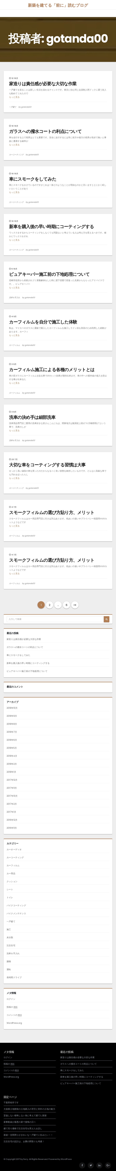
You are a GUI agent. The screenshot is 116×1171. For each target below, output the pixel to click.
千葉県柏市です (11, 1102)
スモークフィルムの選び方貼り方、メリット (51, 513)
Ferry (25, 1159)
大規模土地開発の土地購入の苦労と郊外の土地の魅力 (29, 1108)
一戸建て (12, 107)
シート (10, 889)
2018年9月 (12, 715)
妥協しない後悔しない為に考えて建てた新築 (25, 1115)
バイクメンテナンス (16, 913)
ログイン (11, 999)
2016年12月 (12, 819)
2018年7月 (12, 731)
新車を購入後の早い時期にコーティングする (51, 227)
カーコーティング (16, 154)
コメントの (14, 1015)
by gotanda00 (24, 107)
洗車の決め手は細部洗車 (32, 417)
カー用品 (11, 873)
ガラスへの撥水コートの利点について (45, 131)
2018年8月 (12, 723)
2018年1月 (11, 771)
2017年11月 (12, 787)
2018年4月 (12, 755)
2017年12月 (12, 779)
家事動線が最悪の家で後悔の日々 (20, 1121)
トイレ (10, 897)
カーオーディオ (14, 849)
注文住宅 (11, 945)
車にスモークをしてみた (32, 179)
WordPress (66, 1159)
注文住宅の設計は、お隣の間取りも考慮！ (24, 1141)
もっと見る (14, 97)
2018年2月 (12, 763)
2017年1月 (11, 811)
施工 (9, 929)
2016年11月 (12, 827)
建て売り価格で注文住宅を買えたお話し (23, 1128)
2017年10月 (12, 795)
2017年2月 (12, 803)
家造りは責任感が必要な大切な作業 (42, 84)
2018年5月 (12, 747)
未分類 (10, 937)
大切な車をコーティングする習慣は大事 (47, 465)
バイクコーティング (16, 905)
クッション (12, 881)
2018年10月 (12, 707)
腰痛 (9, 961)
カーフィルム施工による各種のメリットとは (52, 370)
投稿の (12, 1007)
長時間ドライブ (14, 977)
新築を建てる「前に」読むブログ (58, 5)
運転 (9, 969)
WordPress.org (14, 1022)
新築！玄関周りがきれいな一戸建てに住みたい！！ (28, 1134)
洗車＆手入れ (14, 297)
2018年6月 (12, 739)
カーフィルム (14, 345)
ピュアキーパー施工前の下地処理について (49, 274)
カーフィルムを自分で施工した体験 (43, 322)
